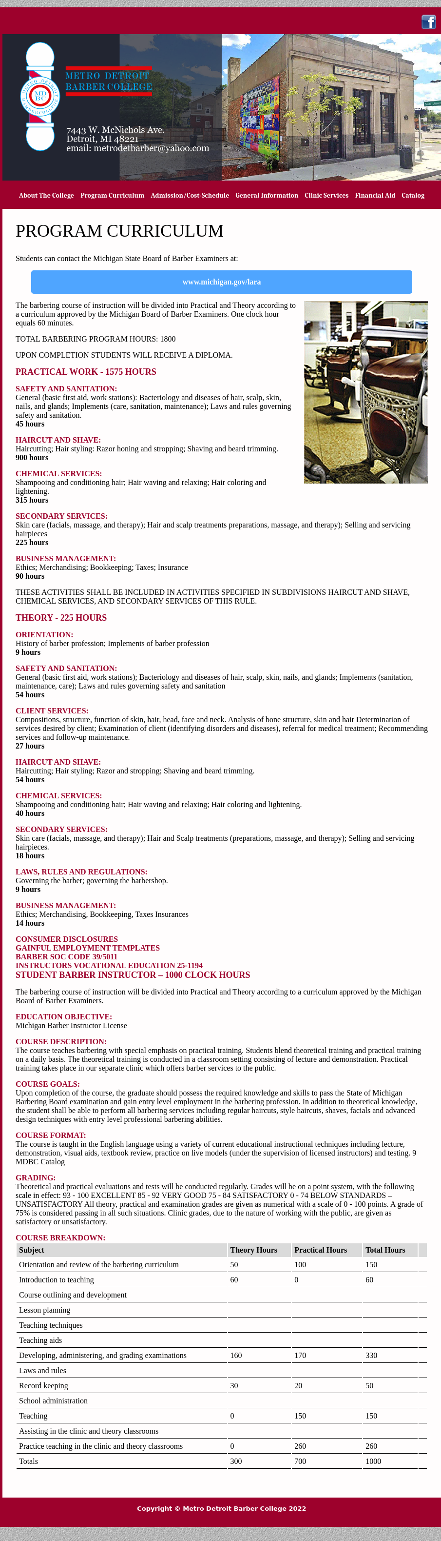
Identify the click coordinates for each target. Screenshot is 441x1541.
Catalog (413, 195)
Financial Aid (375, 195)
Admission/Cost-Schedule (190, 195)
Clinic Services (327, 195)
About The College (46, 195)
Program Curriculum (112, 195)
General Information (266, 195)
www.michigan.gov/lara (222, 282)
